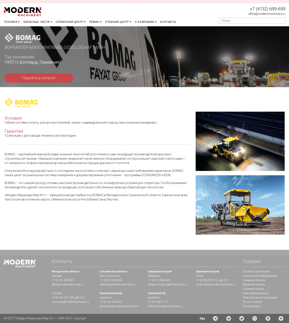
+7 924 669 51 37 (158, 301)
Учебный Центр (117, 21)
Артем (199, 275)
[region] (144, 56)
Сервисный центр (69, 21)
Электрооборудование (256, 293)
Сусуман (57, 293)
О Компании (144, 21)
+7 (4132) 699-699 (267, 9)
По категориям (251, 306)
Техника (10, 21)
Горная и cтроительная (256, 271)
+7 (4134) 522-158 (63, 297)
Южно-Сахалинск (110, 275)
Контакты (168, 21)
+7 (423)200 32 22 (207, 280)
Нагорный (106, 297)
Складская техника (254, 280)
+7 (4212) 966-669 (159, 280)
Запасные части (36, 21)
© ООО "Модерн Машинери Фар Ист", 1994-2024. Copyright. (45, 318)
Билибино (154, 297)
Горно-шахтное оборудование (260, 275)
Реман (94, 21)
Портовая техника (253, 288)
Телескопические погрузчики (260, 297)
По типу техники (252, 301)
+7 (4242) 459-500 (111, 280)
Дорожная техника (254, 284)
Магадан (57, 275)
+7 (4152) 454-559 (111, 301)
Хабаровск (154, 275)
